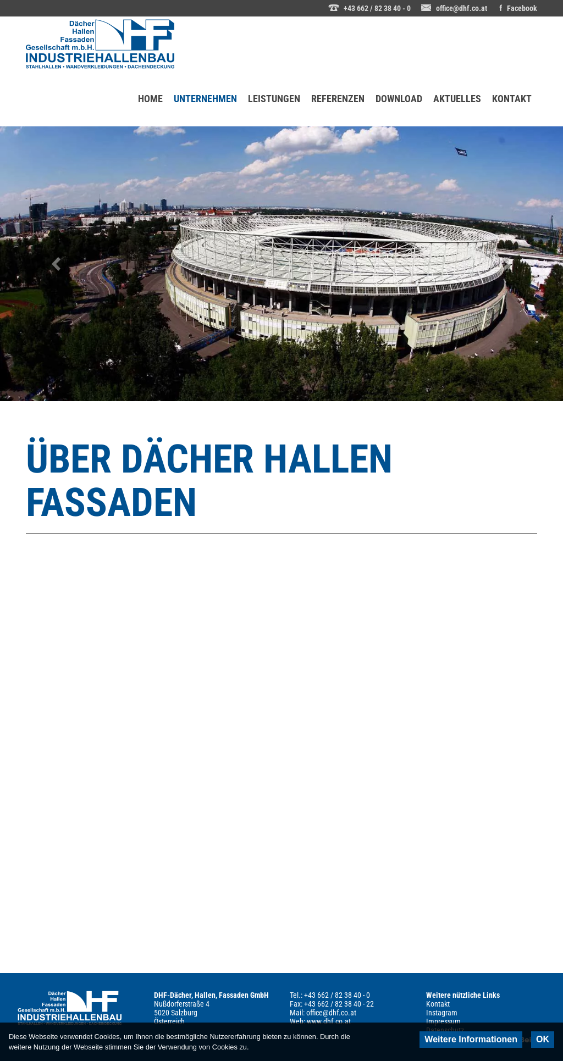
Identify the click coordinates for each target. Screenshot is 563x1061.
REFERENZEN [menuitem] (338, 98)
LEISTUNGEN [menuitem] (274, 98)
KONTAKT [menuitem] (512, 98)
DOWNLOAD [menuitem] (399, 98)
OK (542, 1039)
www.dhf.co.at (329, 1021)
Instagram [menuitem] (441, 1012)
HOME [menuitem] (150, 98)
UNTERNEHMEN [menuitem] (208, 87)
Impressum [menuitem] (443, 1021)
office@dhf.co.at (461, 8)
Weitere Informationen (470, 1039)
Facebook (522, 8)
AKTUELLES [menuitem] (457, 98)
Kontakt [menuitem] (438, 1003)
